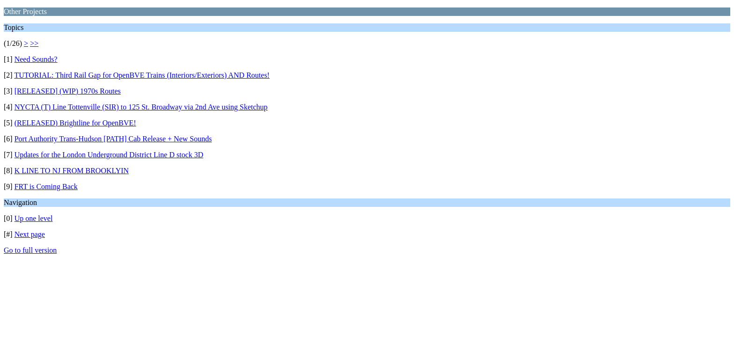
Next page (30, 234)
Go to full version (30, 250)
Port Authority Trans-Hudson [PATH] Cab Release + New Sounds (113, 139)
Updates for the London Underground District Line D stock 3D (109, 155)
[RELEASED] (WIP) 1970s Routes (68, 91)
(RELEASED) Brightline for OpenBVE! (75, 123)
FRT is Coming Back (46, 186)
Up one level (34, 218)
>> (34, 43)
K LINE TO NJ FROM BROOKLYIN (72, 171)
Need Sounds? (36, 59)
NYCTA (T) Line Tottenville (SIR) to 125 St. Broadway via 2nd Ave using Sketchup (141, 107)
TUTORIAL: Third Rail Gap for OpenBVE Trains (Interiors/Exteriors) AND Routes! (142, 75)
